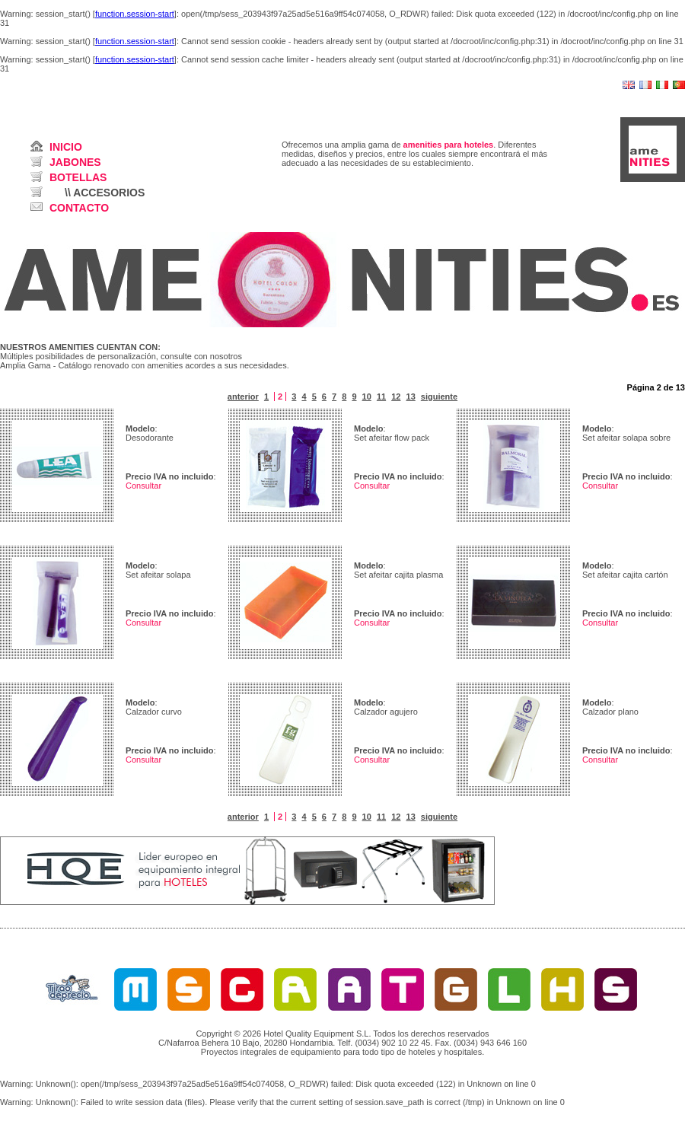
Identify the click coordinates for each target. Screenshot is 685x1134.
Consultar (143, 485)
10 (366, 396)
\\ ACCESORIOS (105, 192)
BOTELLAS (78, 177)
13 (411, 396)
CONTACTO (79, 208)
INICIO (65, 147)
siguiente (439, 396)
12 (395, 396)
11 (381, 396)
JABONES (75, 162)
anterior (243, 396)
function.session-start (134, 13)
